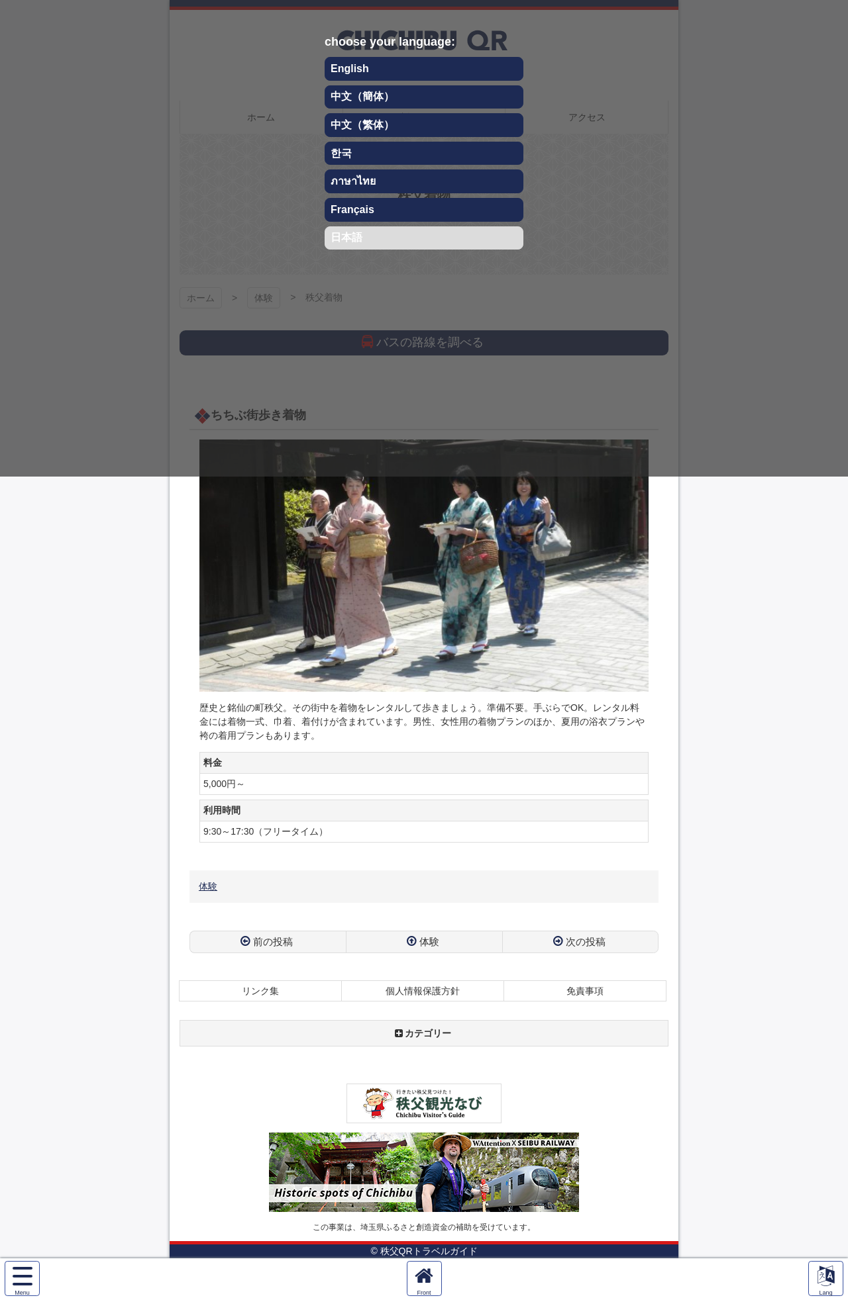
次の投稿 (586, 941)
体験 (208, 886)
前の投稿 (273, 941)
